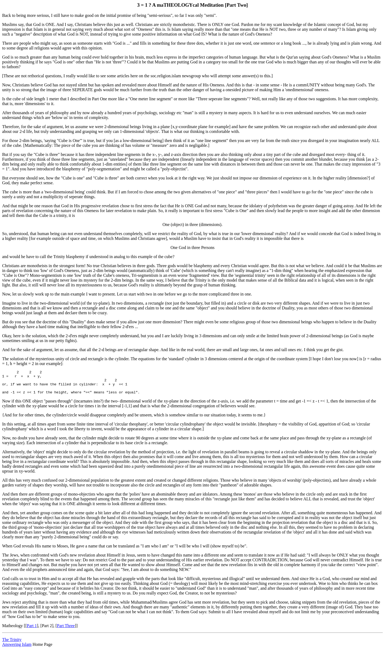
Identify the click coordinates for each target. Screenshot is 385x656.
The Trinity (11, 644)
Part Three (66, 630)
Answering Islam (17, 649)
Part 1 (32, 630)
